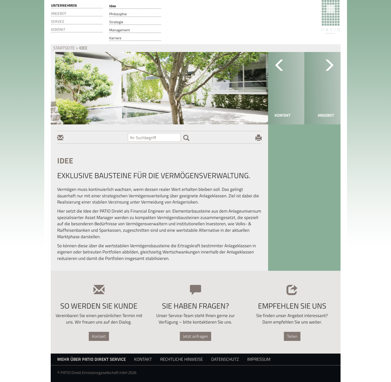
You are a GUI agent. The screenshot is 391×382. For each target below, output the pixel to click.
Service (57, 21)
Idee (112, 6)
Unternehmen (64, 5)
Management (119, 30)
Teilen (292, 336)
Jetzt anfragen (195, 336)
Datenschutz (225, 359)
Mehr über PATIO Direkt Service (91, 359)
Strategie (116, 22)
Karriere (115, 38)
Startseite (64, 48)
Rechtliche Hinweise (181, 359)
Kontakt (58, 29)
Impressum (258, 359)
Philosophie (118, 14)
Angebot (58, 13)
